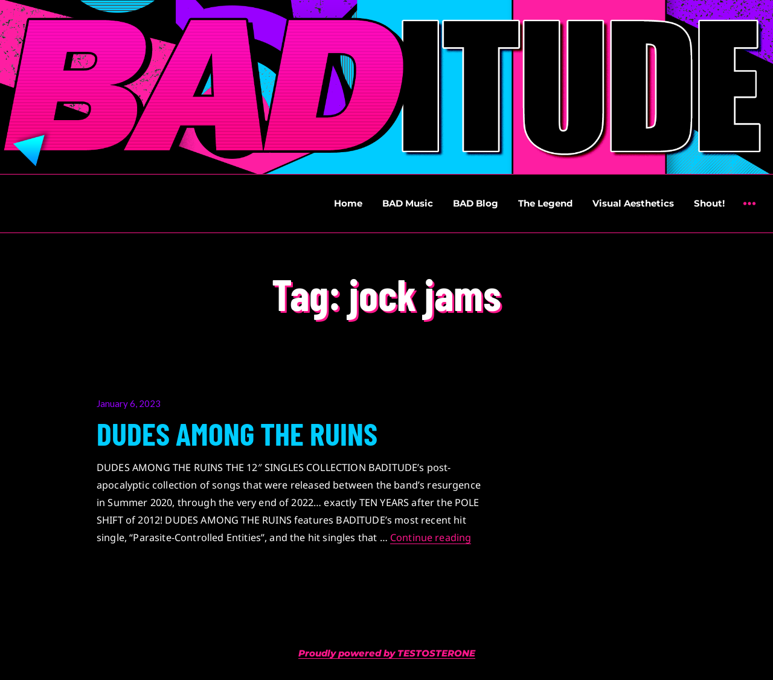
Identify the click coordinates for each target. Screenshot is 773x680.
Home (348, 203)
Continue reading (431, 537)
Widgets (749, 212)
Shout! (709, 203)
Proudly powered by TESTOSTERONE (386, 653)
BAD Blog (475, 203)
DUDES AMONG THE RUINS (237, 433)
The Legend (545, 203)
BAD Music (407, 203)
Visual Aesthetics (633, 203)
